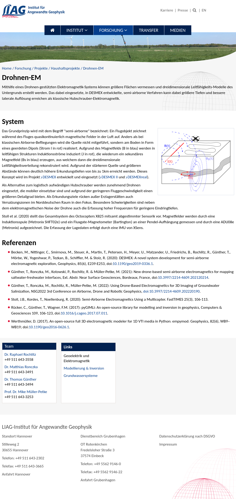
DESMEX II (110, 177)
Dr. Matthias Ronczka (21, 366)
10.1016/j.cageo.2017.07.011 (84, 313)
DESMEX (50, 177)
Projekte (41, 68)
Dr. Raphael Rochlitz (20, 354)
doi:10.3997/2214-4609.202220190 (171, 291)
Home (7, 68)
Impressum (168, 444)
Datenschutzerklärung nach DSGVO (187, 436)
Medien (178, 30)
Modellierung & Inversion (84, 368)
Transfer (148, 30)
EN (204, 10)
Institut (77, 30)
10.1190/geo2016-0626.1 (49, 327)
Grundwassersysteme (80, 375)
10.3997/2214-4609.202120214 (183, 277)
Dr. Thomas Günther (21, 379)
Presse (183, 10)
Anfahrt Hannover (16, 474)
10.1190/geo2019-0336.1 (133, 263)
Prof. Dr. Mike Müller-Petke (26, 391)
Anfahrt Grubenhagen (98, 480)
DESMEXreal (137, 177)
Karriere (166, 10)
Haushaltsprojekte (65, 68)
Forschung (113, 30)
